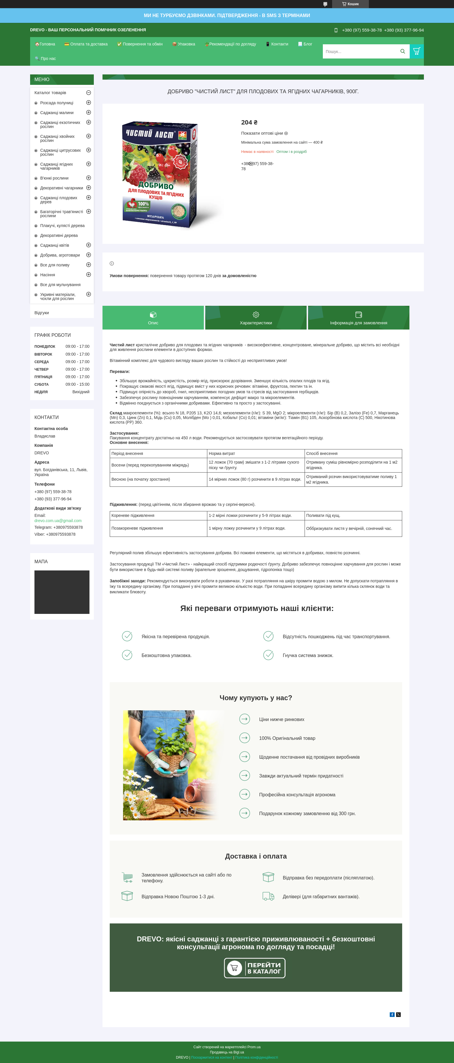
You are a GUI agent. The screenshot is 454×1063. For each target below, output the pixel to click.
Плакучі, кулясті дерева (62, 225)
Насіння (47, 274)
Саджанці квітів (54, 245)
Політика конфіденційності (256, 1057)
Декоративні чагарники (61, 188)
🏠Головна (45, 44)
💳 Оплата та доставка (86, 44)
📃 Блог (305, 44)
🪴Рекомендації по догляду (230, 44)
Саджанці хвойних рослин (57, 138)
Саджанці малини (57, 112)
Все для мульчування (60, 284)
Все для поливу (54, 265)
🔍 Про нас (45, 58)
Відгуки (41, 312)
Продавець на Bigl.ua (227, 1052)
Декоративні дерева (59, 235)
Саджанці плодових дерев (58, 199)
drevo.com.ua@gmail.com (58, 520)
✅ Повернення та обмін (140, 44)
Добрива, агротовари (60, 255)
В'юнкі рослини (54, 178)
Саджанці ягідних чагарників (56, 166)
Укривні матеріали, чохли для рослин (58, 296)
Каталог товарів (50, 92)
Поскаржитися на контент (211, 1057)
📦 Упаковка (183, 44)
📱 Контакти (276, 44)
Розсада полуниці (56, 102)
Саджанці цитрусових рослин (60, 152)
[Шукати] (403, 51)
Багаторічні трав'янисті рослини (61, 213)
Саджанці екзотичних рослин (60, 124)
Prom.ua (254, 1047)
